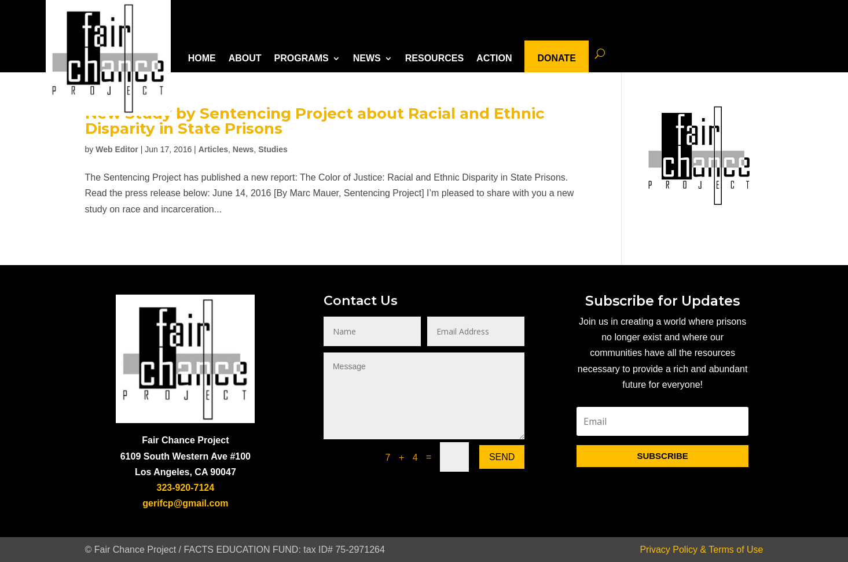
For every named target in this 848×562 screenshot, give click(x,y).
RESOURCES (434, 58)
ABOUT (245, 58)
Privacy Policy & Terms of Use (701, 549)
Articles (213, 149)
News (243, 149)
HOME (202, 58)
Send (502, 457)
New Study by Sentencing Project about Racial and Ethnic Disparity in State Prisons (315, 121)
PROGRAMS (301, 58)
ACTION (494, 58)
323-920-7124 (186, 488)
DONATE (556, 58)
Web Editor (117, 149)
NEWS (367, 58)
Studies (273, 149)
